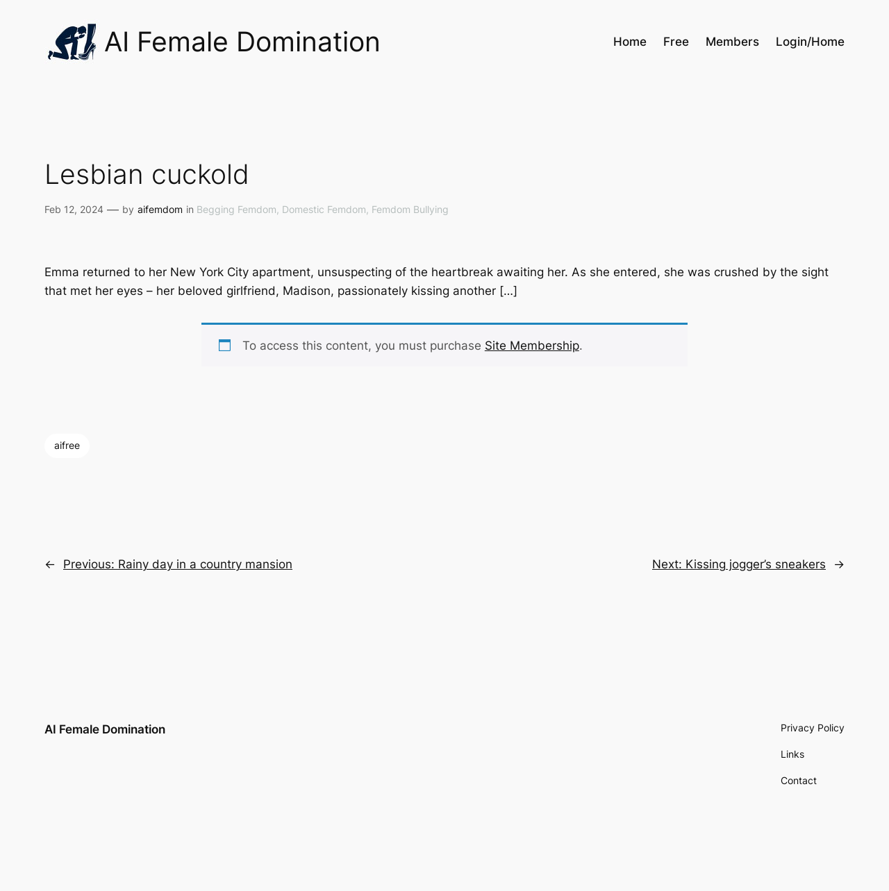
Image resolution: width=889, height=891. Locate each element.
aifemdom (160, 209)
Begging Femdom (236, 209)
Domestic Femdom (324, 209)
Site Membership (532, 346)
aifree (67, 445)
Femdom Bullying (410, 209)
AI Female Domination (104, 729)
